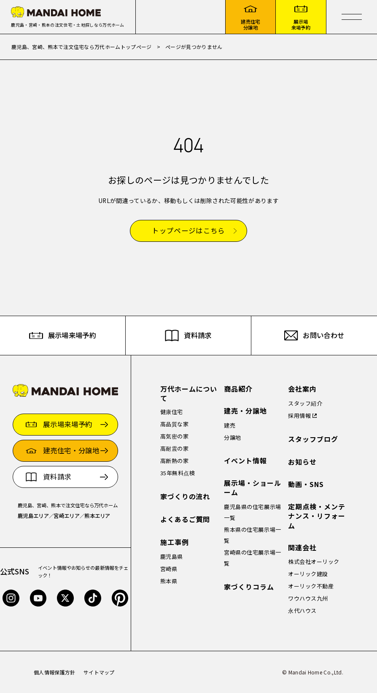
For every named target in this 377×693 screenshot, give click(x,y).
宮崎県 (169, 569)
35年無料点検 (177, 473)
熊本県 (169, 581)
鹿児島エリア (33, 516)
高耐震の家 (174, 448)
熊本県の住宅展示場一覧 (252, 534)
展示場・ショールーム (252, 487)
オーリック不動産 (311, 586)
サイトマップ (99, 672)
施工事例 (174, 542)
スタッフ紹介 (305, 403)
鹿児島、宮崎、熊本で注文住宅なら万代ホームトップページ (81, 46)
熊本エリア (97, 516)
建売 (229, 425)
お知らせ (302, 462)
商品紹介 (238, 389)
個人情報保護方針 (54, 672)
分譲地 (232, 437)
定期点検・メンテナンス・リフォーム (316, 516)
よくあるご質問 (185, 519)
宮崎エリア (67, 516)
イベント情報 (245, 461)
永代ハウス (302, 610)
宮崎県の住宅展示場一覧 (252, 557)
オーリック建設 (308, 574)
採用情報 (299, 415)
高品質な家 (174, 424)
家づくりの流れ (185, 496)
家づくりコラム (249, 587)
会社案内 (302, 389)
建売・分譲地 (245, 411)
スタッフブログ (313, 439)
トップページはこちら (188, 231)
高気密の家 (174, 436)
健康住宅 (171, 412)
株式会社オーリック (313, 562)
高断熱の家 (174, 461)
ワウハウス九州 (308, 598)
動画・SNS (306, 484)
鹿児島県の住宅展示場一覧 (252, 512)
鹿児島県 (171, 556)
